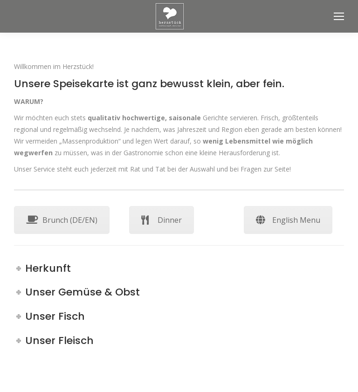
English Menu (288, 220)
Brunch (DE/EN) (61, 220)
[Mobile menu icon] (339, 16)
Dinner (161, 220)
